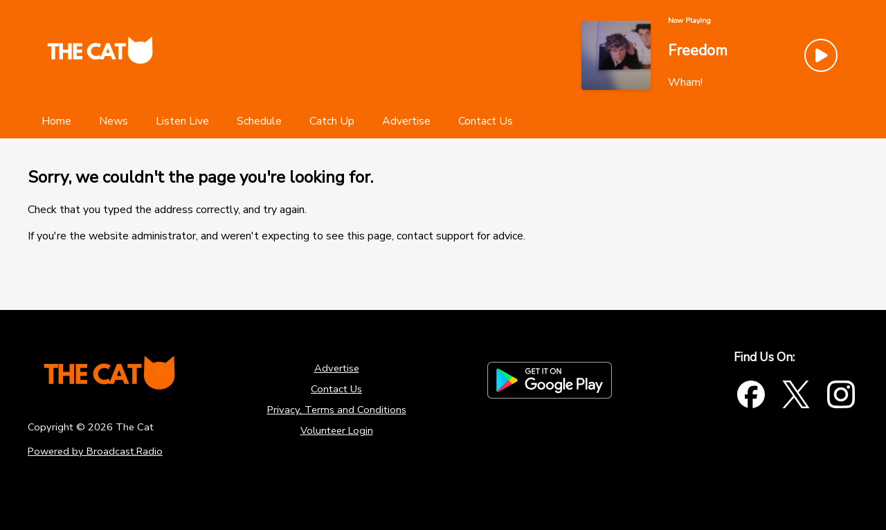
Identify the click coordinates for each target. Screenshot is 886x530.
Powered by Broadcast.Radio (95, 451)
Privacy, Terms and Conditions (336, 410)
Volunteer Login (336, 430)
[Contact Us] (485, 121)
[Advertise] (406, 121)
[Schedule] (259, 121)
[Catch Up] (332, 121)
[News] (113, 121)
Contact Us (336, 389)
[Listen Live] (182, 121)
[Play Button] (821, 55)
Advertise (336, 368)
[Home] (56, 121)
